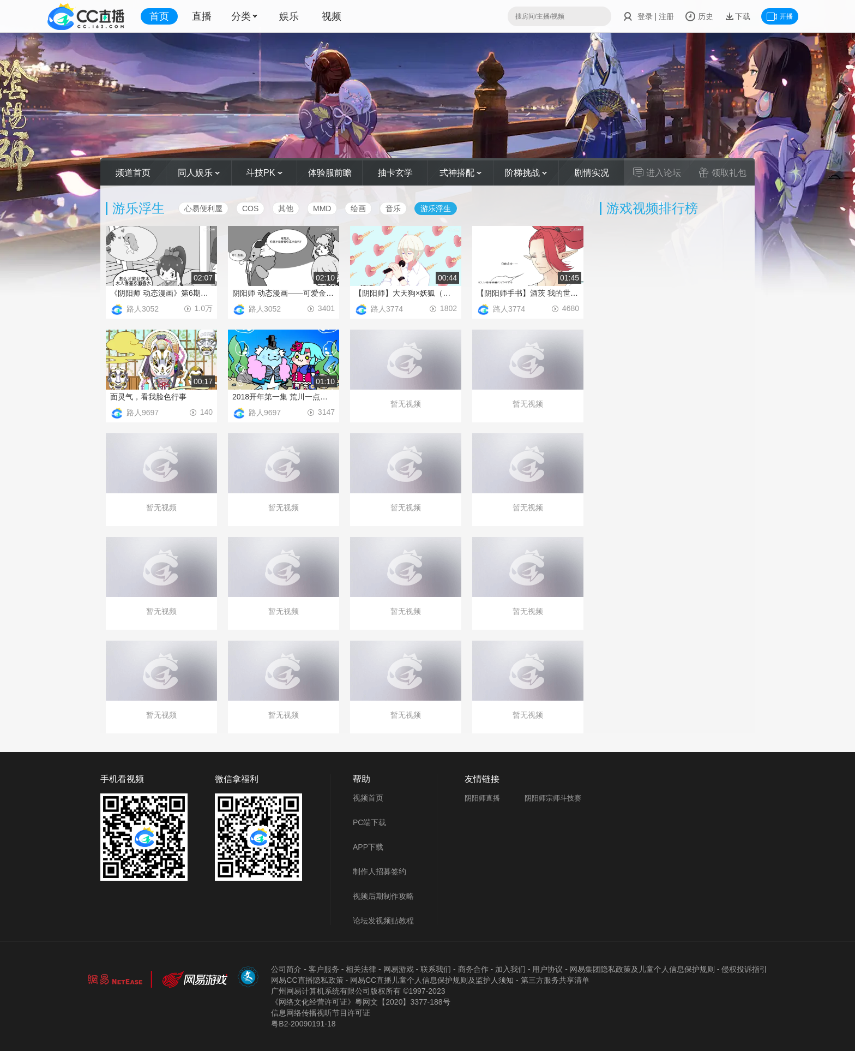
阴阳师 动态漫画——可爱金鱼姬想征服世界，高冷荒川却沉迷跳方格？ (283, 293)
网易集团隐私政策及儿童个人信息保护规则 (642, 969)
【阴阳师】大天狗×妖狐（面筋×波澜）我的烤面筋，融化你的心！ (405, 293)
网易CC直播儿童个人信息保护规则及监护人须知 (432, 980)
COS (250, 208)
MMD (322, 208)
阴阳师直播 (482, 798)
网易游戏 (398, 969)
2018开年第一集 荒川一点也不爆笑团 (283, 396)
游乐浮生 (435, 208)
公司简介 (286, 969)
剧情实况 (591, 172)
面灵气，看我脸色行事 (148, 396)
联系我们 (435, 969)
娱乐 (289, 16)
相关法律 (361, 969)
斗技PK (264, 172)
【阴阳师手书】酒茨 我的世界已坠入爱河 (528, 293)
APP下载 (368, 847)
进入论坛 (657, 172)
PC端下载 (369, 822)
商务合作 (473, 969)
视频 (331, 16)
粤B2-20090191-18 (303, 1023)
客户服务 (324, 969)
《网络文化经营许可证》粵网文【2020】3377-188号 (360, 1002)
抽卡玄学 (395, 172)
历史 (699, 16)
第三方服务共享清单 (555, 980)
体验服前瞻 (330, 172)
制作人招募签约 (379, 871)
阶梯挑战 (526, 172)
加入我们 (510, 969)
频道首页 (133, 172)
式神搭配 (460, 172)
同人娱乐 (199, 172)
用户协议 (547, 969)
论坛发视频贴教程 (383, 920)
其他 (285, 208)
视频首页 (368, 798)
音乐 (393, 208)
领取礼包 (722, 172)
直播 (202, 16)
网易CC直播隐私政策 (307, 980)
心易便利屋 (203, 208)
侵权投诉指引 (744, 969)
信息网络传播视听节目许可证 (320, 1012)
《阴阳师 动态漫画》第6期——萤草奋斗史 (161, 293)
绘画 (358, 208)
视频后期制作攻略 (383, 896)
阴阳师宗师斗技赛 (553, 798)
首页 (159, 16)
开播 (780, 16)
